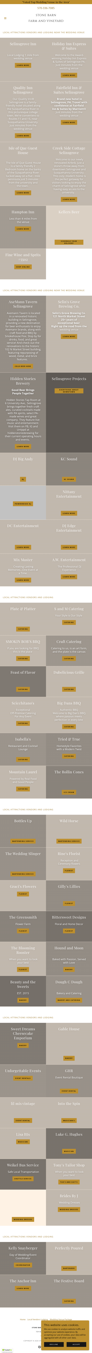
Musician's (69, 1121)
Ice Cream (69, 792)
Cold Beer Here (23, 366)
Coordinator (23, 1265)
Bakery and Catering (69, 1000)
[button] (9, 18)
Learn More (23, 193)
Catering (69, 659)
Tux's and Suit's (69, 1182)
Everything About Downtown (69, 391)
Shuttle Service (23, 1179)
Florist (69, 871)
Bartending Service (23, 841)
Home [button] (23, 1319)
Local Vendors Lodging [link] (37, 1319)
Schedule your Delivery (69, 242)
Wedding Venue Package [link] (61, 1319)
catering (23, 629)
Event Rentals (23, 1078)
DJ (23, 479)
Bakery (69, 970)
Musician (23, 1142)
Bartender (69, 1268)
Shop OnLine (23, 267)
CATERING (69, 622)
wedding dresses (23, 1219)
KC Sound (69, 479)
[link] (46, 21)
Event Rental (69, 1091)
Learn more (23, 65)
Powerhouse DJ (23, 504)
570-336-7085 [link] (46, 8)
